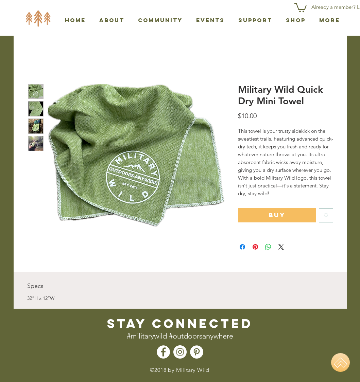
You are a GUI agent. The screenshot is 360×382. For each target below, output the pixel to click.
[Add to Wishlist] (326, 215)
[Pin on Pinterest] (255, 247)
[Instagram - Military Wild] (180, 352)
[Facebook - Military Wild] (163, 352)
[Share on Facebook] (242, 247)
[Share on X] (281, 247)
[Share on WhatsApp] (268, 247)
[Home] (340, 362)
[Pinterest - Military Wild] (196, 352)
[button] (300, 7)
